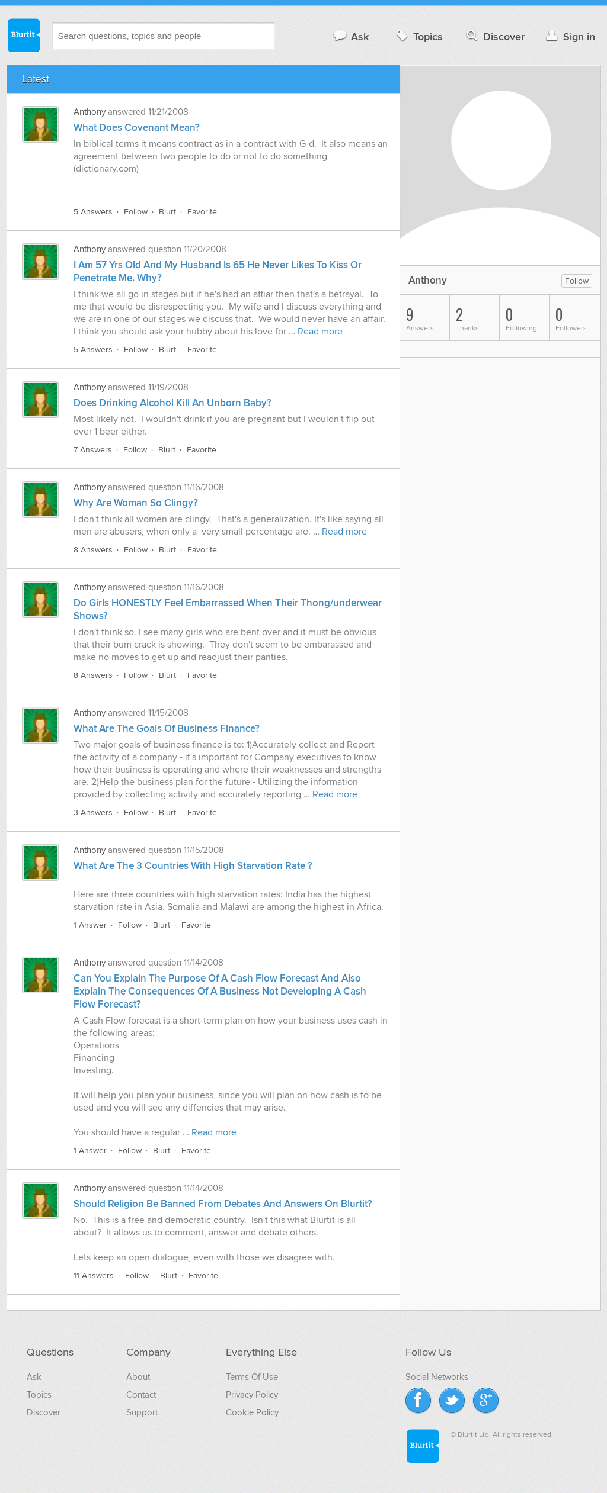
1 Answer (90, 925)
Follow (136, 212)
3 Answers (93, 812)
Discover (494, 36)
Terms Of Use (252, 1377)
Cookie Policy (252, 1412)
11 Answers (94, 1275)
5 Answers (93, 212)
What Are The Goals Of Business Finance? (167, 729)
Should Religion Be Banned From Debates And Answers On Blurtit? (223, 1204)
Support (142, 1412)
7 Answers (93, 450)
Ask (350, 36)
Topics (418, 36)
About (138, 1377)
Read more (320, 331)
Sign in (569, 36)
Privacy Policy (252, 1394)
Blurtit (23, 35)
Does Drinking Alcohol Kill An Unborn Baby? (172, 403)
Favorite (202, 212)
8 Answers (93, 550)
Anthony (90, 112)
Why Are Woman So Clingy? (136, 503)
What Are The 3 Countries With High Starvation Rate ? (193, 866)
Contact (141, 1394)
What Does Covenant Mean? (137, 128)
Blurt (167, 212)
